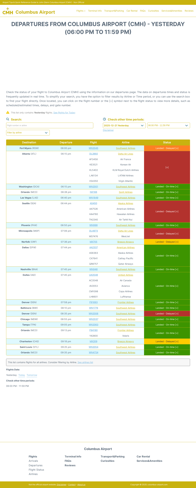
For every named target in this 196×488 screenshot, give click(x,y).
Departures (35, 465)
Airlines (33, 474)
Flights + (80, 10)
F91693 (93, 302)
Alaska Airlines (125, 203)
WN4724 (93, 352)
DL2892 (93, 153)
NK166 (93, 192)
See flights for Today (64, 112)
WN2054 (93, 347)
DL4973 (93, 230)
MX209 (93, 341)
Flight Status (36, 469)
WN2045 (93, 148)
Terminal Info (95, 10)
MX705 (93, 241)
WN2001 (93, 186)
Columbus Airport (35, 12)
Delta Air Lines (125, 153)
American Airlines (126, 247)
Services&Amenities (171, 10)
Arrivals (33, 460)
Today (21, 375)
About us (81, 484)
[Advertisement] (98, 64)
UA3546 (93, 275)
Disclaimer (61, 484)
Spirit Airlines (125, 192)
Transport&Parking (114, 10)
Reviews (189, 10)
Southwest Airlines (125, 148)
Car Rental (131, 10)
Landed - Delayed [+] (167, 148)
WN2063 (93, 324)
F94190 (93, 330)
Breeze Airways (125, 241)
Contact (71, 484)
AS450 (93, 203)
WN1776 (93, 308)
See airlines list (85, 362)
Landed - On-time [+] (167, 186)
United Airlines (125, 275)
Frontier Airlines (126, 302)
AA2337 (93, 247)
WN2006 (93, 313)
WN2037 (93, 319)
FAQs (143, 10)
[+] (167, 167)
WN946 (93, 269)
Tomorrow (32, 375)
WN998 (93, 225)
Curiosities (153, 10)
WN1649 (93, 197)
